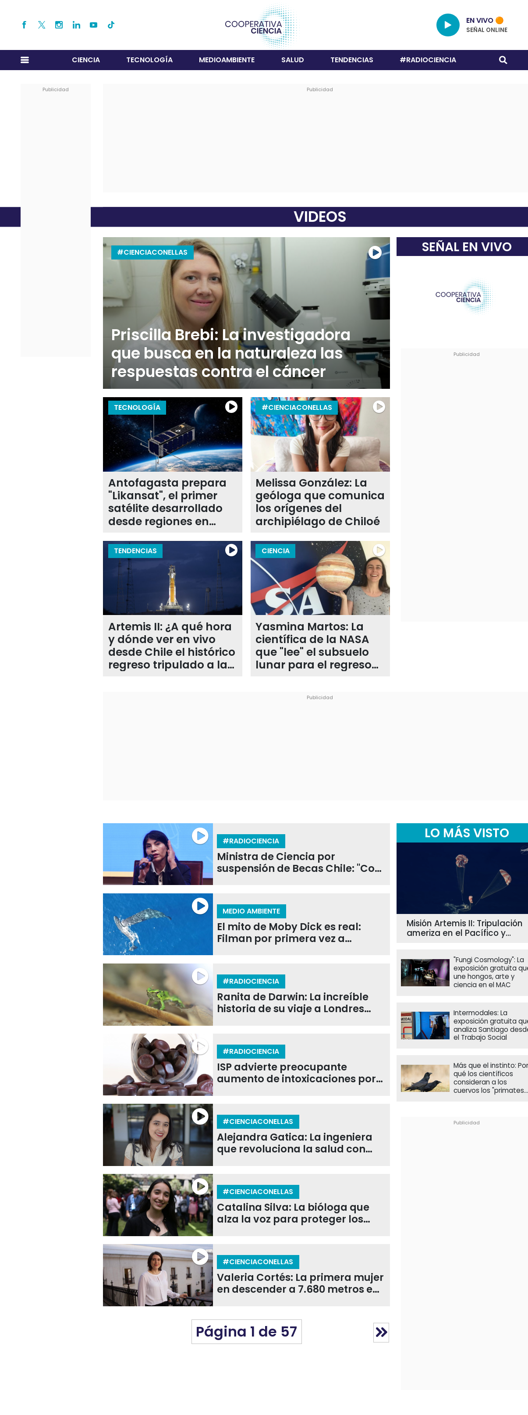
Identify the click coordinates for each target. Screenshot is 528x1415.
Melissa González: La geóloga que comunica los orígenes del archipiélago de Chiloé (320, 502)
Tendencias (351, 60)
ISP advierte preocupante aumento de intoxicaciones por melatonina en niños (296, 1073)
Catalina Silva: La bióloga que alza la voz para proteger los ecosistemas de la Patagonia (293, 1213)
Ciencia (86, 60)
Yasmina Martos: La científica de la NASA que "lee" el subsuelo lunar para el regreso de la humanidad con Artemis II (315, 646)
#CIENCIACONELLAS (152, 252)
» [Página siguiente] (381, 1333)
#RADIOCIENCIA (428, 60)
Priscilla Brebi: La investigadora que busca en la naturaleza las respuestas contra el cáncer (231, 353)
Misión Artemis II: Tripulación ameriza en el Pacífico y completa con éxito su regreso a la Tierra (465, 929)
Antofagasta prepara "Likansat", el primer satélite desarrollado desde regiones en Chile (167, 502)
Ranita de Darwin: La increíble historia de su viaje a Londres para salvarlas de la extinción (293, 1003)
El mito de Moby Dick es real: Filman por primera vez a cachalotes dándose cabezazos (298, 933)
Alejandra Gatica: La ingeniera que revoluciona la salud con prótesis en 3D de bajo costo (294, 1143)
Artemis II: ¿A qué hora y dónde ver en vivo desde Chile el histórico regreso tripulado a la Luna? (171, 646)
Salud (292, 60)
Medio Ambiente (251, 911)
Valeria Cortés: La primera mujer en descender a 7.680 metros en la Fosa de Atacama (300, 1283)
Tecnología (149, 60)
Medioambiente (227, 60)
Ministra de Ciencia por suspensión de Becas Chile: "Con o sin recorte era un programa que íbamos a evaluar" (299, 863)
